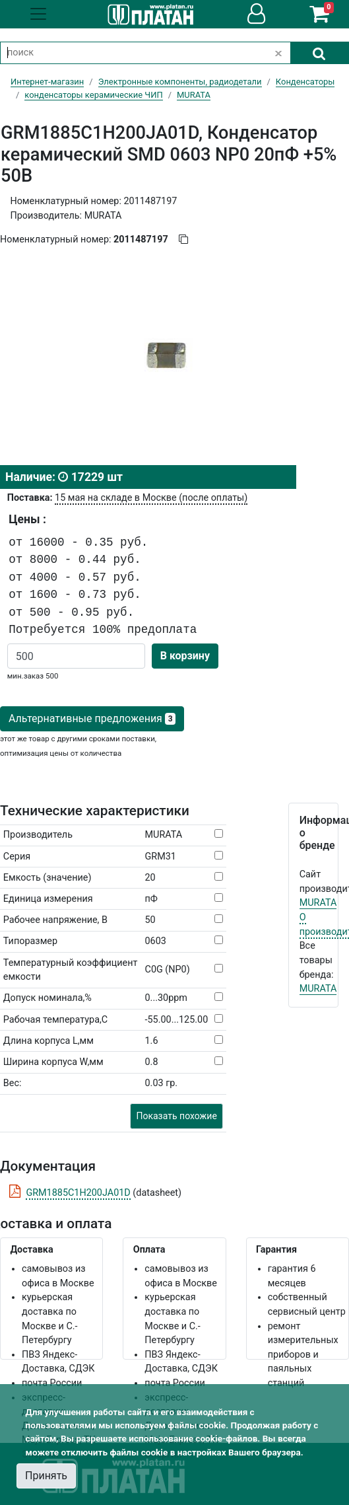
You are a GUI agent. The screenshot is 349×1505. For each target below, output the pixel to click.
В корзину (185, 655)
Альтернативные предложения (92, 718)
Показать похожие (176, 1116)
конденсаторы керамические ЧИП (93, 95)
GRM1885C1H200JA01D (78, 1192)
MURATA (318, 902)
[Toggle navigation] (38, 14)
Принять (46, 1475)
